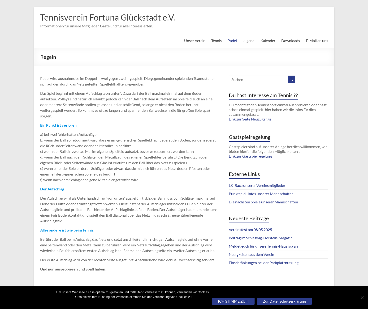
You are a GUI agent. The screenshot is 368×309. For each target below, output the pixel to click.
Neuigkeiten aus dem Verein (251, 254)
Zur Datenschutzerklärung (284, 301)
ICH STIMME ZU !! (233, 301)
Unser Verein (194, 40)
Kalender (267, 40)
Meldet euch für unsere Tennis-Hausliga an (263, 246)
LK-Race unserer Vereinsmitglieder (257, 185)
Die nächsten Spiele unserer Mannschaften (263, 202)
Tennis (216, 40)
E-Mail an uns (317, 40)
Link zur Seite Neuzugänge (250, 119)
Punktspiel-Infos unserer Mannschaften (261, 193)
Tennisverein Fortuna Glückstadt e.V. (107, 17)
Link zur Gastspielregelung (250, 156)
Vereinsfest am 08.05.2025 (250, 229)
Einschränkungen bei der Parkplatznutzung (264, 262)
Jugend (249, 40)
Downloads (290, 40)
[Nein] (362, 297)
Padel (232, 40)
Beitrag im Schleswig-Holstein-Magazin (261, 238)
